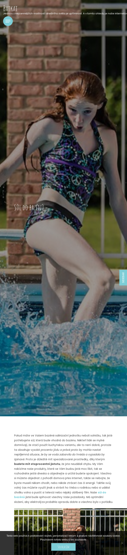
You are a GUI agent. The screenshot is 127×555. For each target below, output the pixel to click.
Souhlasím (63, 546)
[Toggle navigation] (8, 21)
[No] (122, 543)
